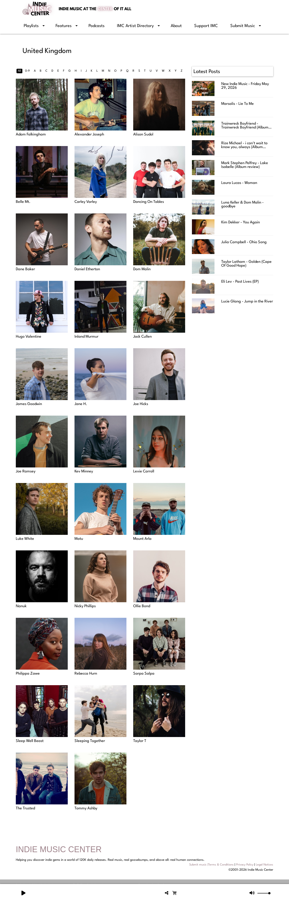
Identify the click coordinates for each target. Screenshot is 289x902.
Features (64, 26)
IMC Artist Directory (135, 26)
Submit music (198, 864)
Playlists (31, 26)
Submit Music (242, 26)
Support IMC (206, 26)
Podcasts (97, 26)
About (176, 26)
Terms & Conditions (221, 864)
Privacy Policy (244, 864)
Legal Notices (264, 864)
